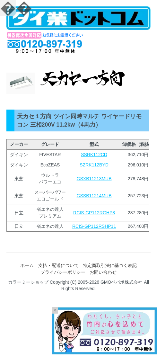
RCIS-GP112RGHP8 (94, 212)
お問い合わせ (103, 272)
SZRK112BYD (94, 164)
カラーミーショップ (28, 282)
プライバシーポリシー (62, 272)
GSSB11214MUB (94, 195)
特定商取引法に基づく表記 (110, 265)
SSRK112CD (94, 154)
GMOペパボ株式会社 (121, 282)
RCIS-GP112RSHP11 (94, 226)
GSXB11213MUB (94, 178)
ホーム (27, 265)
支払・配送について (58, 265)
